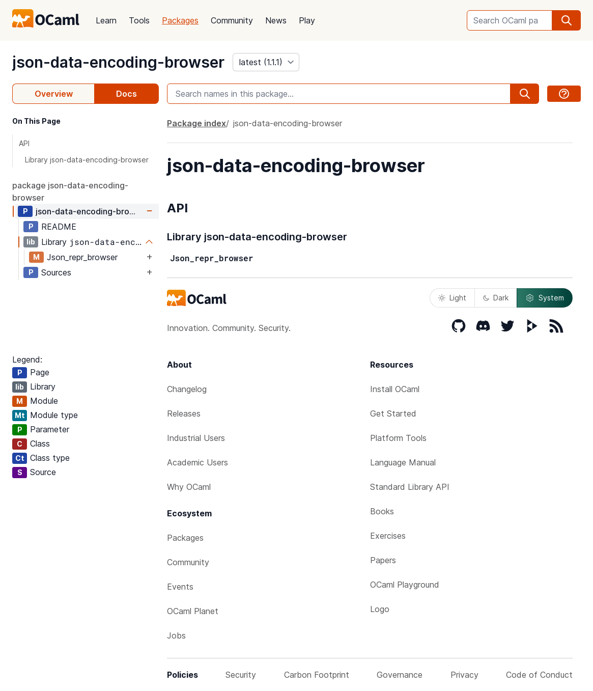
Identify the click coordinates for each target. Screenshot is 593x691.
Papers (383, 560)
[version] (266, 62)
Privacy (464, 675)
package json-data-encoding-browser (70, 191)
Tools (139, 20)
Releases (184, 413)
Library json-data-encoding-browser (87, 159)
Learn (106, 20)
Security (240, 675)
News (276, 20)
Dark (496, 297)
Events (180, 587)
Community (232, 20)
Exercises (388, 536)
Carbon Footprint (316, 675)
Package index (196, 123)
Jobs (176, 635)
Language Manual (403, 462)
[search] (566, 20)
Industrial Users (196, 438)
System (544, 297)
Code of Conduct (539, 675)
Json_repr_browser (82, 257)
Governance (399, 675)
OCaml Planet (192, 611)
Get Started (393, 413)
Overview (54, 94)
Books (382, 511)
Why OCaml (189, 487)
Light (452, 297)
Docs (126, 94)
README (58, 227)
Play (307, 20)
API (24, 143)
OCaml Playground (404, 584)
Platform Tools (398, 438)
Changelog (187, 389)
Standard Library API (409, 487)
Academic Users (197, 462)
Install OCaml (394, 389)
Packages (180, 20)
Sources (56, 272)
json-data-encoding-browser (118, 62)
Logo (379, 609)
